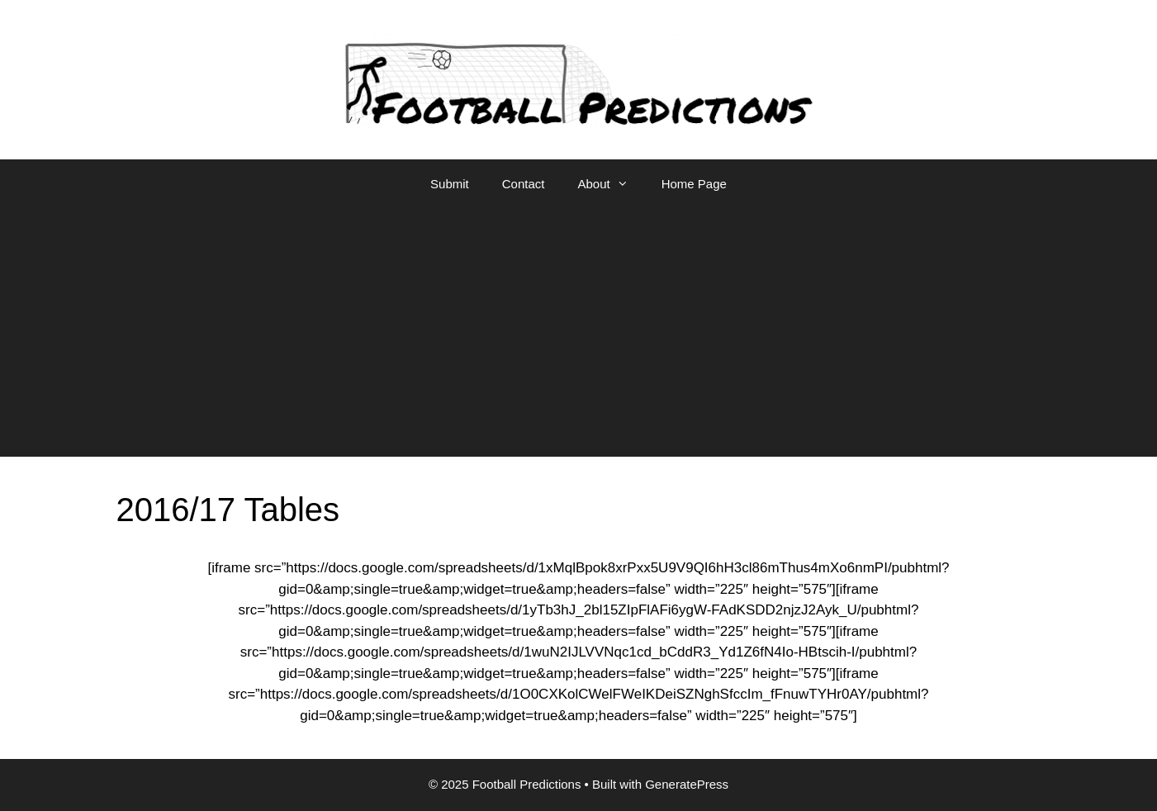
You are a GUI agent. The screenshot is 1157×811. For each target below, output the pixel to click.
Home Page (694, 184)
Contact (523, 184)
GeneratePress (686, 784)
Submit (449, 184)
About (610, 184)
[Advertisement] (578, 332)
